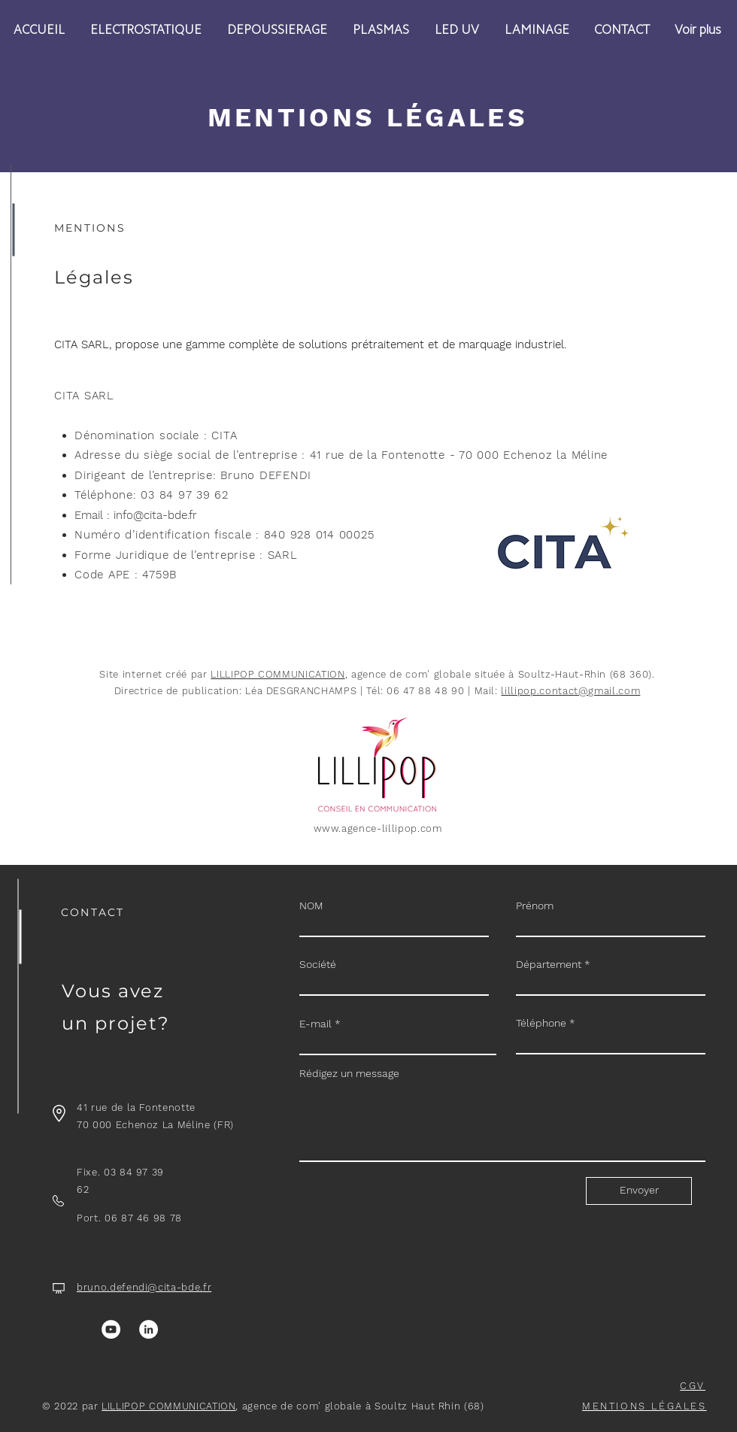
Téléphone (541, 1023)
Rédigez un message (349, 1073)
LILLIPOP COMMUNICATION (277, 674)
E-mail (315, 1023)
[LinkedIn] (148, 1329)
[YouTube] (111, 1329)
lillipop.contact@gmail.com (570, 690)
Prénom (535, 905)
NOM (311, 905)
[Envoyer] (639, 1191)
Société (317, 964)
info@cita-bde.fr (155, 515)
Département (548, 964)
